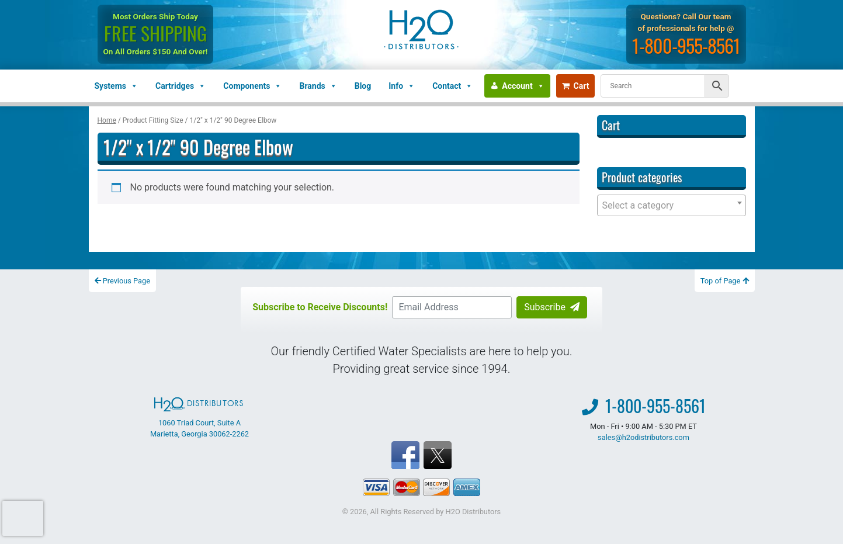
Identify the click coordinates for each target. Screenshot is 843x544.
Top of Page (724, 280)
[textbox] (671, 205)
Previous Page (123, 280)
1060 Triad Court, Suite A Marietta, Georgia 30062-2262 (199, 417)
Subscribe (552, 307)
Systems (116, 86)
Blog (363, 86)
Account (523, 86)
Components (252, 86)
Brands (317, 86)
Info (401, 86)
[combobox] (671, 205)
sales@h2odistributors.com (643, 437)
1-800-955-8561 (686, 45)
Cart (575, 86)
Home (107, 120)
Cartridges (180, 86)
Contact (452, 86)
